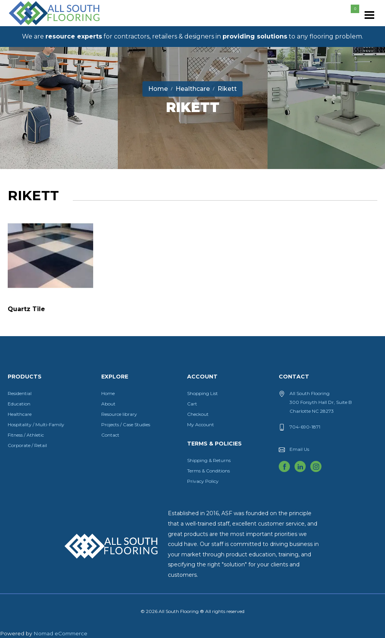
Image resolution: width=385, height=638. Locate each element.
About (108, 404)
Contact (110, 435)
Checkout (198, 414)
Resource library (119, 414)
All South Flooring (36, 25)
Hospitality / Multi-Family (36, 424)
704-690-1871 (305, 427)
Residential (20, 393)
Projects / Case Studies (125, 424)
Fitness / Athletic (26, 435)
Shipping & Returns (209, 460)
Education (19, 404)
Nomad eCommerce (60, 633)
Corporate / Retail (27, 445)
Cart (192, 404)
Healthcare (20, 414)
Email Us (299, 449)
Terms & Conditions (208, 471)
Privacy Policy (203, 481)
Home (108, 393)
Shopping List (202, 393)
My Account (200, 424)
